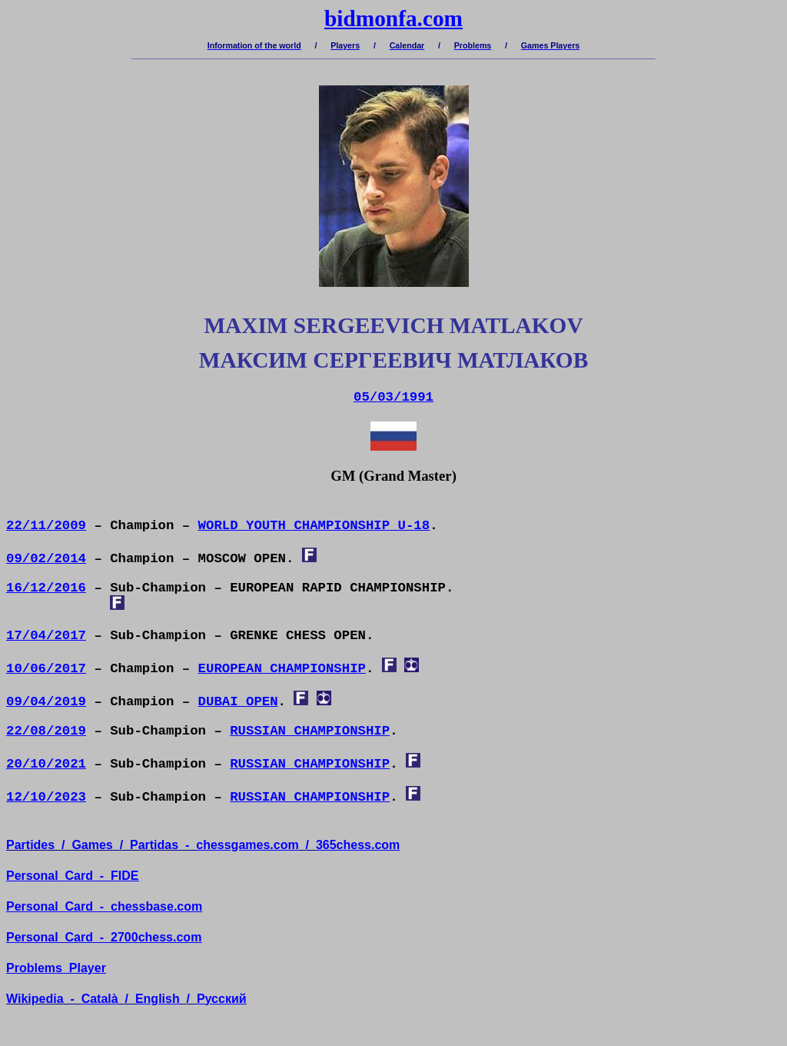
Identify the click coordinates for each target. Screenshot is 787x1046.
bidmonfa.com (393, 18)
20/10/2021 (46, 764)
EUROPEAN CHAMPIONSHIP (282, 668)
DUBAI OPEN (238, 702)
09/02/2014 (46, 558)
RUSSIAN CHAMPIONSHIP (310, 731)
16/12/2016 (46, 588)
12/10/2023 (46, 797)
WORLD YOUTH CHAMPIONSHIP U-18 (314, 525)
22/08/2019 (46, 731)
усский (222, 998)
